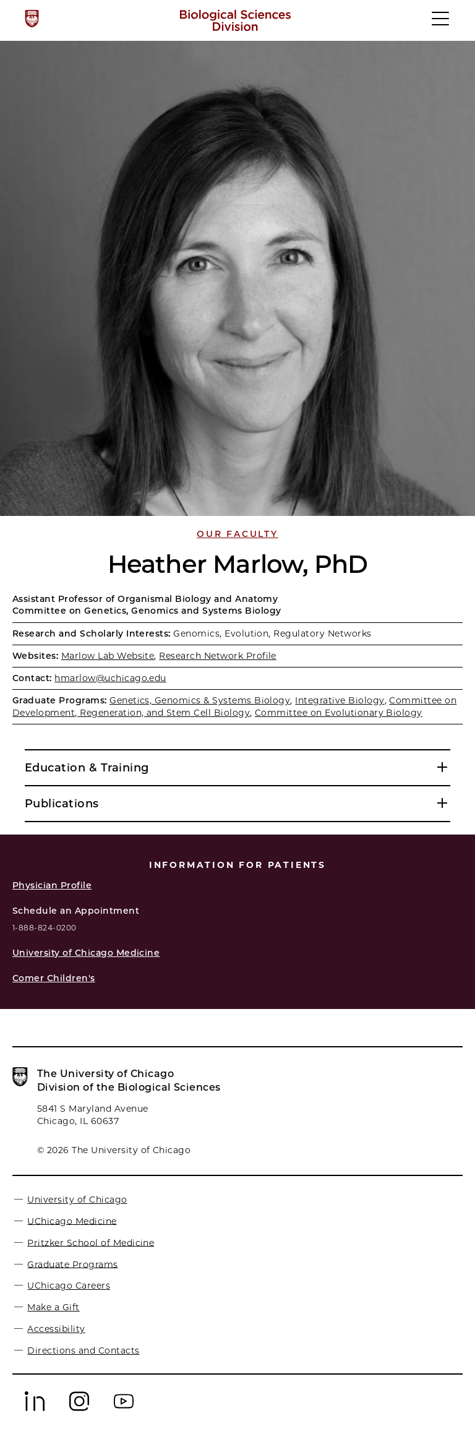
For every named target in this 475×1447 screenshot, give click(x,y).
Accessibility (56, 1328)
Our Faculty (237, 533)
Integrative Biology (339, 700)
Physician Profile (52, 885)
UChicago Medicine (71, 1220)
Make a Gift (53, 1307)
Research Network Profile (217, 655)
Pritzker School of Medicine (90, 1242)
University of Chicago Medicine (86, 952)
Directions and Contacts (83, 1350)
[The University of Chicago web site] (32, 18)
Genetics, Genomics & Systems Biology (199, 700)
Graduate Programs (72, 1263)
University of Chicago (77, 1199)
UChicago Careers (68, 1285)
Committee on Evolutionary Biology (338, 712)
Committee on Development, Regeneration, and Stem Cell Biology (234, 706)
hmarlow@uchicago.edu (110, 678)
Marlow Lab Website (108, 655)
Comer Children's (53, 978)
